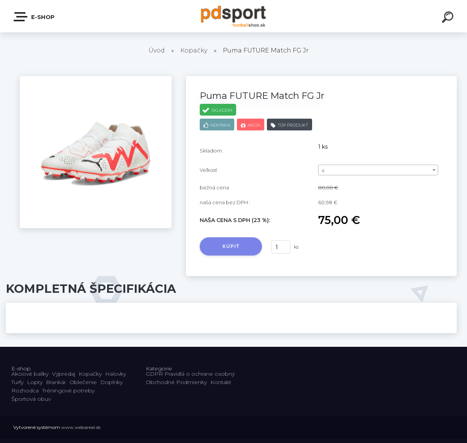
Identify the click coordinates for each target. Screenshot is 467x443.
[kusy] (280, 247)
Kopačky (193, 50)
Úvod (156, 50)
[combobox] (378, 170)
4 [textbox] (323, 170)
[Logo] (233, 16)
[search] (449, 18)
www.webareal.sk (81, 427)
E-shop (34, 16)
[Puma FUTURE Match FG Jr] (96, 78)
